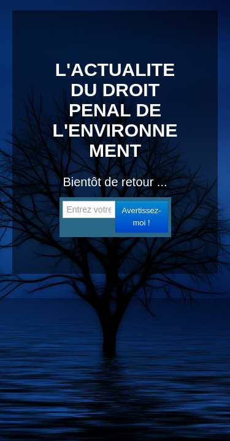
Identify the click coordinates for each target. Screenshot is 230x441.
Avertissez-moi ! (141, 216)
